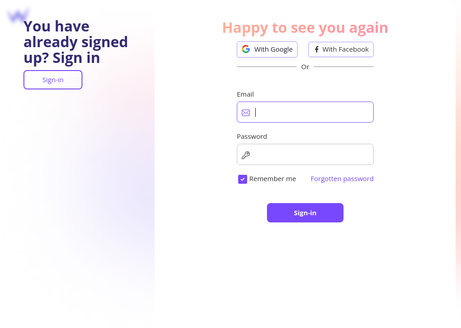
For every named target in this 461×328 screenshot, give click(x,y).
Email (227, 116)
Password (234, 158)
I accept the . (270, 200)
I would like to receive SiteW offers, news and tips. (308, 223)
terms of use (288, 200)
